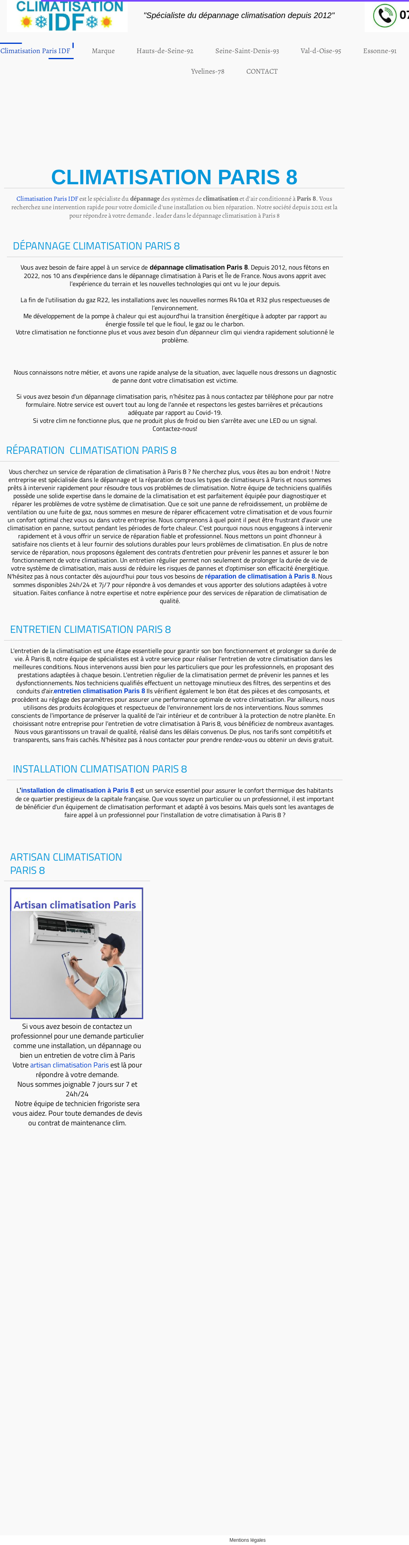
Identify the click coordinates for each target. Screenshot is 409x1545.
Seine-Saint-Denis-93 (206, 51)
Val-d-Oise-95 (280, 51)
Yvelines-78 (167, 71)
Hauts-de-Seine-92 (124, 51)
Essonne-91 (338, 51)
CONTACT (221, 71)
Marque (62, 51)
